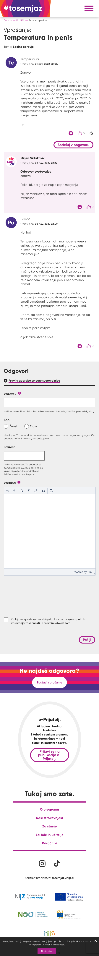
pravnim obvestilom (57, 623)
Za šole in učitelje (49, 835)
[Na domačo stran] (23, 8)
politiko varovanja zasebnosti (49, 944)
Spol (7, 420)
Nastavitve (46, 951)
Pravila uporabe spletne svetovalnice (34, 380)
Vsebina (10, 483)
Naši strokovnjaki (49, 818)
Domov (8, 20)
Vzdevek (10, 394)
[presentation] (7, 490)
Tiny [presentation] (89, 572)
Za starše (49, 826)
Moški (34, 426)
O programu (49, 809)
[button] (7, 491)
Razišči (20, 20)
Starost (9, 447)
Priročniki (49, 843)
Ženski (14, 426)
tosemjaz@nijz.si (63, 878)
